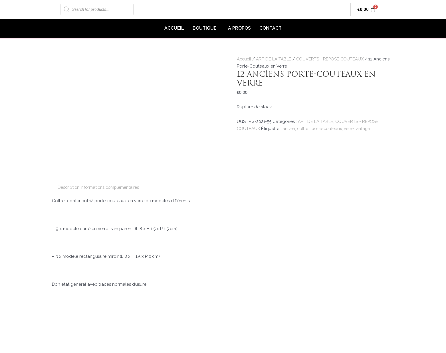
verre (353, 128)
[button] (206, 28)
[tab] (69, 187)
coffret (305, 128)
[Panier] (366, 9)
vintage (368, 128)
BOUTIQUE (205, 28)
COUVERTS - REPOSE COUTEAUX (331, 59)
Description (69, 187)
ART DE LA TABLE (274, 59)
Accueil (244, 59)
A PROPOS (239, 28)
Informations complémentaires (113, 187)
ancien (289, 128)
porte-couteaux (330, 128)
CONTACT (270, 28)
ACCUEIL (174, 28)
